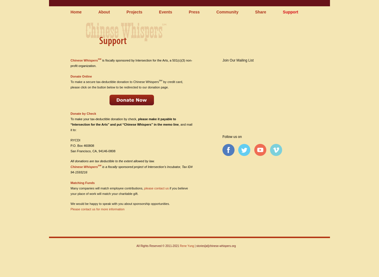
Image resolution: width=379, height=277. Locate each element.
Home (76, 12)
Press (194, 12)
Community (227, 12)
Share (260, 12)
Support (290, 12)
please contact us (156, 188)
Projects (134, 12)
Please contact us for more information (97, 209)
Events (165, 12)
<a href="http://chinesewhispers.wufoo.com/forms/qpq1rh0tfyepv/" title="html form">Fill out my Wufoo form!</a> (264, 92)
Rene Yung (187, 246)
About (104, 12)
